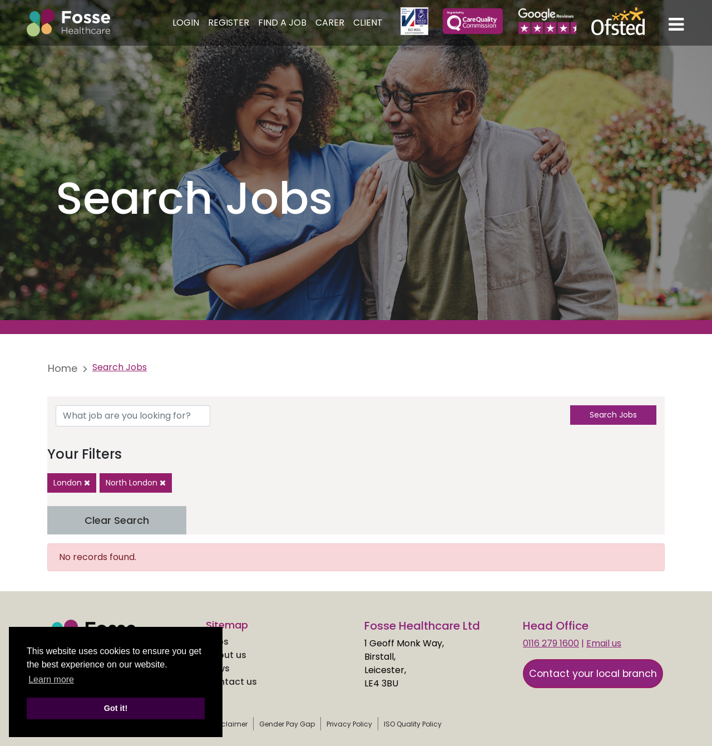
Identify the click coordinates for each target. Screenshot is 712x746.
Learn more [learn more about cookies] (51, 679)
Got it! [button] (115, 708)
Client (368, 22)
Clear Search (117, 520)
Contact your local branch (593, 673)
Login (185, 22)
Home (62, 368)
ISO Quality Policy (413, 724)
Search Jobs (613, 414)
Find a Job (282, 22)
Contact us (231, 681)
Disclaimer (229, 724)
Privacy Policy (349, 724)
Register (228, 22)
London (71, 482)
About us (226, 655)
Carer (329, 22)
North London (136, 482)
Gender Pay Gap (287, 724)
